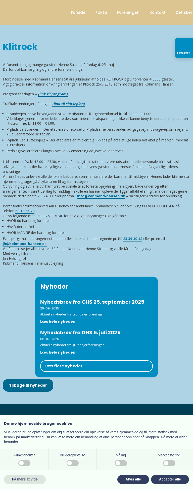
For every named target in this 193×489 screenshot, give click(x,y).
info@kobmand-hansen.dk (101, 196)
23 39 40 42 (132, 238)
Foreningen (128, 12)
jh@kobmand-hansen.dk (25, 243)
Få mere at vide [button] (25, 479)
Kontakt (158, 12)
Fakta (101, 12)
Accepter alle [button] (170, 479)
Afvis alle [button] (133, 479)
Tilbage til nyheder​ (28, 385)
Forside (78, 12)
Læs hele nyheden (57, 321)
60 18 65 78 (24, 210)
